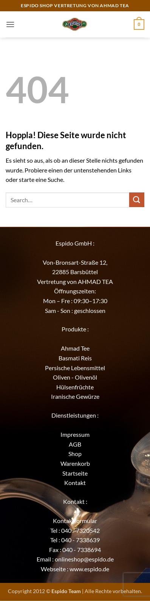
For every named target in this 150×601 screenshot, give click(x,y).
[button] (10, 24)
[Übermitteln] (136, 199)
